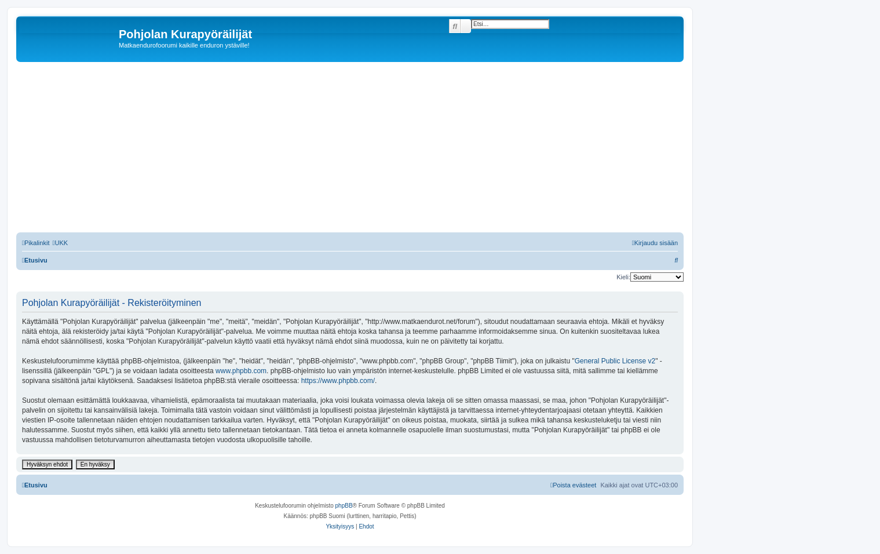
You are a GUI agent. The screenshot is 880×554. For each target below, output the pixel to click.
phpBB (344, 505)
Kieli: (623, 277)
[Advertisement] (363, 149)
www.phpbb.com (241, 371)
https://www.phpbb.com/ (338, 381)
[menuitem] (60, 243)
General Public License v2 (615, 361)
